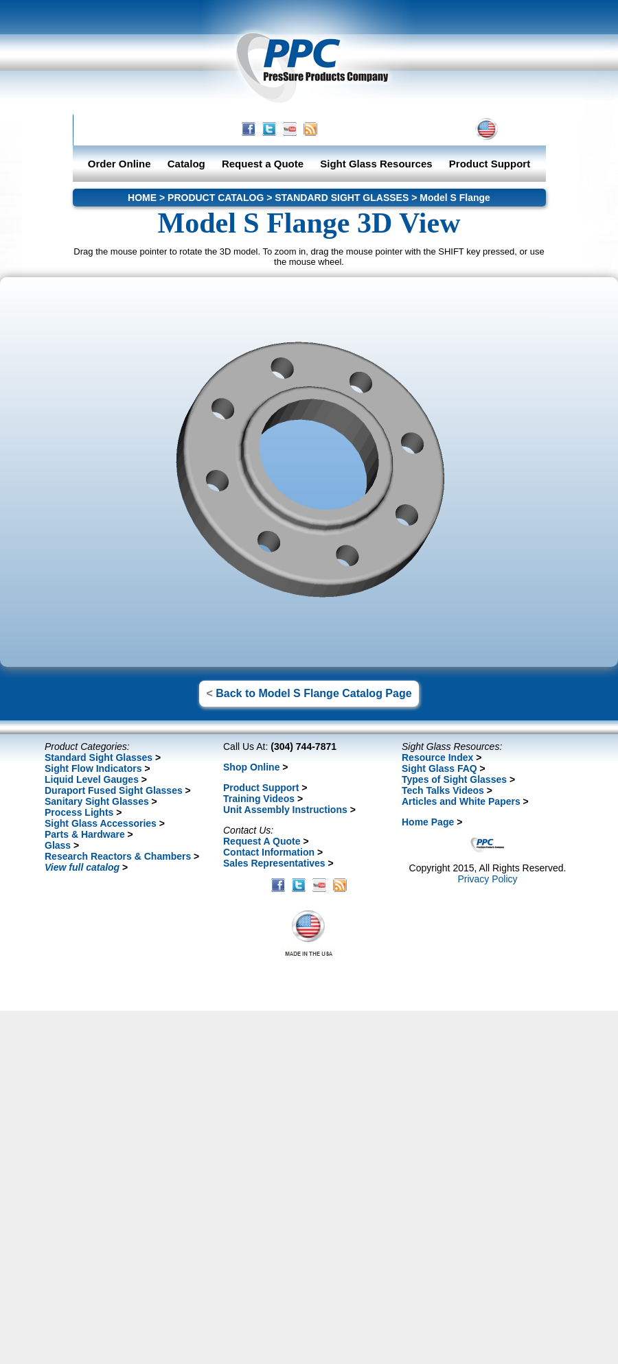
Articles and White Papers (461, 801)
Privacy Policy (487, 878)
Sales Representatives (274, 863)
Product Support (489, 163)
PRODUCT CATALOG (216, 197)
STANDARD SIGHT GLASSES (342, 197)
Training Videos (259, 798)
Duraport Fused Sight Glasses (114, 790)
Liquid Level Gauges (92, 779)
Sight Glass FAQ (439, 768)
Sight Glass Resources (376, 163)
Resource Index (437, 757)
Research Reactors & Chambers (118, 856)
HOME (368, 129)
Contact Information (268, 852)
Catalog (186, 163)
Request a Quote (264, 163)
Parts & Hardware (85, 834)
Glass (58, 845)
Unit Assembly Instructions (285, 809)
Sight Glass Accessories (101, 823)
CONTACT (419, 129)
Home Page (428, 821)
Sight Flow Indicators (93, 768)
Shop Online (251, 767)
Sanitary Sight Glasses (97, 801)
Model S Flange (455, 197)
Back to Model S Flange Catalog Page (313, 693)
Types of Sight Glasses (454, 779)
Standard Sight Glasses (98, 757)
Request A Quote (262, 841)
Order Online (119, 163)
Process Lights (79, 812)
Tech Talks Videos (443, 790)
